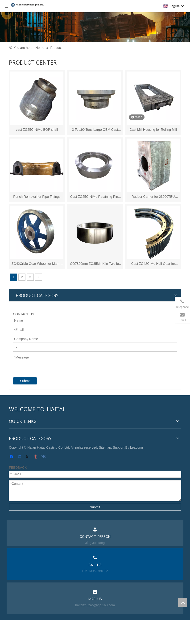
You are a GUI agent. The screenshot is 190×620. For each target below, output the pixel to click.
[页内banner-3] (95, 27)
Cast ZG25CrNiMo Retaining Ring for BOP (95, 197)
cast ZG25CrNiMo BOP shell (37, 129)
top (182, 602)
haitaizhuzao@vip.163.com (95, 605)
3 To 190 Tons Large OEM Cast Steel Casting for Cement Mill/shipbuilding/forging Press (95, 130)
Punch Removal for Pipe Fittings (36, 196)
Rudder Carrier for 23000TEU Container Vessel (153, 197)
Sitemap (105, 447)
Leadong (136, 447)
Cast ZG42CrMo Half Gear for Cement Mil (153, 264)
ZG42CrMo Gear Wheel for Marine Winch (37, 264)
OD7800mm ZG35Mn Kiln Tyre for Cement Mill (95, 264)
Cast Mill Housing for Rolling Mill (153, 129)
